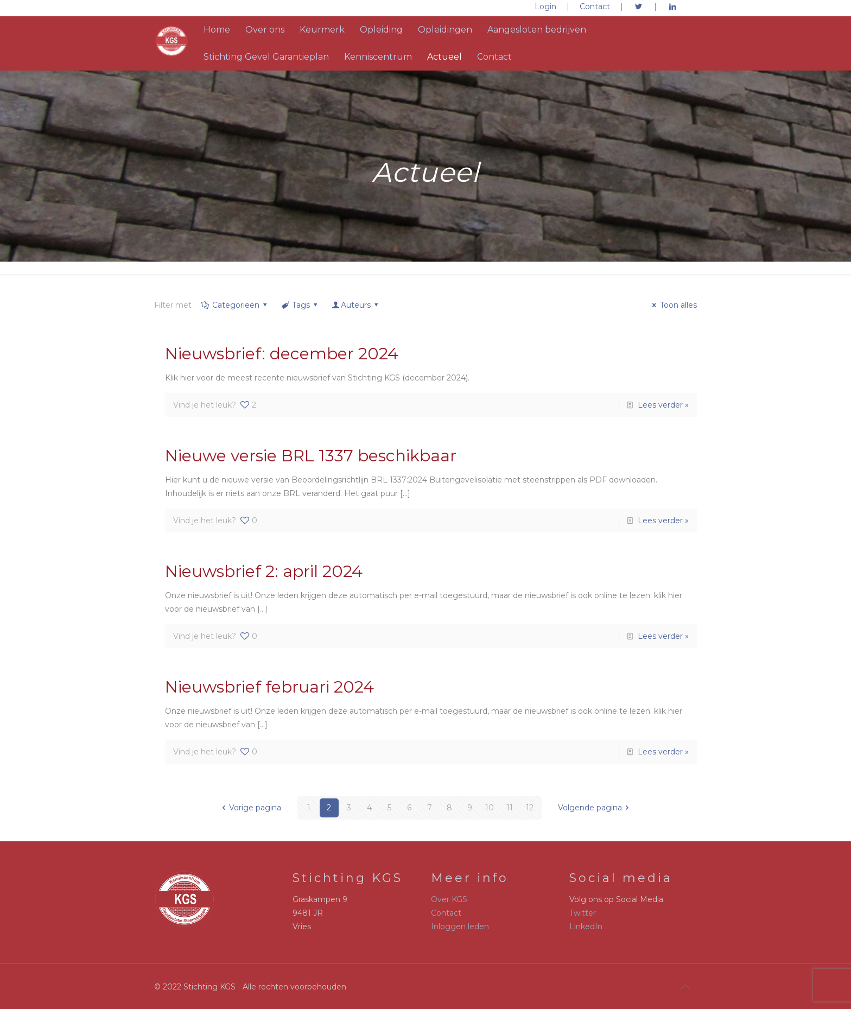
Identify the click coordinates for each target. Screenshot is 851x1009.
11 (509, 808)
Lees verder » (663, 405)
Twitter (582, 913)
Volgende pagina (595, 808)
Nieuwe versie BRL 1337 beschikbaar (310, 456)
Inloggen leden (460, 926)
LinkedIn (585, 926)
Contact (595, 6)
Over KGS (449, 899)
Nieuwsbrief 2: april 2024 (264, 571)
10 (489, 808)
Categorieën (235, 305)
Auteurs (356, 305)
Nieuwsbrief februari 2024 (269, 687)
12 (530, 808)
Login (545, 6)
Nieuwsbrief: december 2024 (281, 354)
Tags (300, 305)
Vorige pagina (249, 808)
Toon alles (673, 305)
